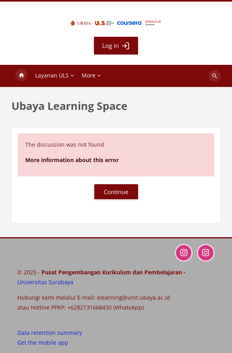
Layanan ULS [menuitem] (52, 75)
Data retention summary (49, 332)
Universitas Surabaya (45, 282)
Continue (116, 192)
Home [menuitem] (21, 76)
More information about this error (72, 160)
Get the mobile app (42, 342)
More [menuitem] (88, 75)
